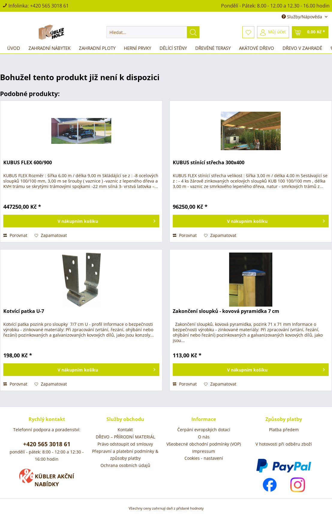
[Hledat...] (152, 32)
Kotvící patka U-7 (23, 311)
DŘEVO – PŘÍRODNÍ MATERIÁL (125, 437)
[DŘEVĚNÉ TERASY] (213, 48)
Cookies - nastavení (203, 458)
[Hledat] (193, 32)
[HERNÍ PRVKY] (137, 48)
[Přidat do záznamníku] (50, 235)
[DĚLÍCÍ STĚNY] (173, 48)
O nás (204, 437)
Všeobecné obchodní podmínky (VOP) (203, 444)
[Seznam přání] (248, 32)
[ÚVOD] (13, 48)
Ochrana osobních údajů (125, 465)
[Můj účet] (273, 32)
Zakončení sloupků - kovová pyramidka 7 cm (226, 311)
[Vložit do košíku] (81, 221)
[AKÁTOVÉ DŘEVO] (256, 48)
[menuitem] (152, 32)
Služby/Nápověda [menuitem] (302, 17)
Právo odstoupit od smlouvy (125, 444)
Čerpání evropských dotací (203, 429)
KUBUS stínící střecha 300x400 (208, 162)
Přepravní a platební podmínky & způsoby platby (125, 454)
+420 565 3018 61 (49, 5)
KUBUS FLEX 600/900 (27, 162)
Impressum (203, 451)
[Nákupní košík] (310, 32)
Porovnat (15, 235)
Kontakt (125, 429)
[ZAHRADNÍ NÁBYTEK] (49, 48)
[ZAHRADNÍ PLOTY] (97, 48)
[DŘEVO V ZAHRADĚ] (302, 48)
